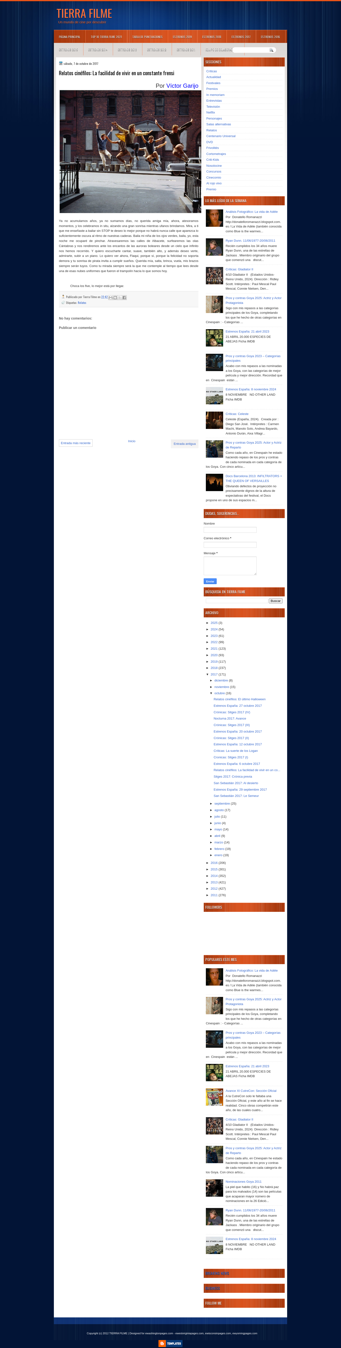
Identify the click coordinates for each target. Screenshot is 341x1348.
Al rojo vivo (214, 183)
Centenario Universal (220, 136)
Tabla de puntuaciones (147, 37)
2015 (215, 869)
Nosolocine (214, 165)
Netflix (210, 112)
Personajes (214, 118)
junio (218, 823)
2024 (215, 629)
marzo (219, 842)
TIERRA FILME (84, 13)
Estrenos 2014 (97, 49)
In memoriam (215, 95)
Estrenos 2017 (241, 37)
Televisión (213, 106)
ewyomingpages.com (245, 1333)
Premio (211, 189)
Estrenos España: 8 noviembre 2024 (251, 389)
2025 (215, 623)
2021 (215, 648)
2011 (215, 895)
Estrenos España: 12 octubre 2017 (238, 744)
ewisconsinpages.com (218, 1333)
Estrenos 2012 (156, 49)
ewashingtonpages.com (159, 1333)
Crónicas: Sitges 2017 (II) (231, 738)
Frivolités (212, 148)
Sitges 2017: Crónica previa (233, 776)
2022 (215, 642)
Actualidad (213, 77)
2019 (215, 661)
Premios (212, 89)
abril (218, 836)
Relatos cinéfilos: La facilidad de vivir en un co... (247, 770)
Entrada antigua (185, 444)
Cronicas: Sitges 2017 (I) (231, 757)
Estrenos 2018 (211, 37)
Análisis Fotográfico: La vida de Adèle (252, 212)
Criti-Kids (212, 159)
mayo (219, 829)
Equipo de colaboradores (222, 49)
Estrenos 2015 (68, 49)
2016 (215, 863)
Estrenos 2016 (270, 37)
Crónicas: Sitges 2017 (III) (232, 725)
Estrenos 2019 (182, 37)
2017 (215, 674)
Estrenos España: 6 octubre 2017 (237, 764)
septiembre (223, 803)
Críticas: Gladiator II (239, 269)
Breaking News (217, 1273)
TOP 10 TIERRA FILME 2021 (106, 37)
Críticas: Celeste (237, 414)
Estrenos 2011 (186, 49)
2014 (215, 876)
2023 (215, 636)
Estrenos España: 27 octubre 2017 (238, 705)
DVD (209, 142)
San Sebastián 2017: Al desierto (236, 783)
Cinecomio (213, 177)
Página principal (69, 37)
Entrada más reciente (76, 443)
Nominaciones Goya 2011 (244, 1181)
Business (212, 1288)
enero (219, 855)
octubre (220, 693)
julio (218, 816)
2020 (215, 655)
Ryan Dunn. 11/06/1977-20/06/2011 (250, 240)
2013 (215, 882)
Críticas (211, 71)
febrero (220, 849)
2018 (215, 668)
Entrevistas (214, 100)
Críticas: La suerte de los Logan (236, 751)
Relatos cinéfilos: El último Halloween (239, 699)
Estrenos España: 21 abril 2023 (247, 331)
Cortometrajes (216, 154)
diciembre (222, 680)
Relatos (82, 302)
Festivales (213, 83)
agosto (220, 810)
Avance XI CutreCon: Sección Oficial (251, 1091)
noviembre (222, 687)
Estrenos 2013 (127, 49)
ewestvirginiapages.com (189, 1333)
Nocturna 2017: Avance (230, 718)
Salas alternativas (218, 124)
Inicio (131, 441)
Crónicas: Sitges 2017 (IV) (232, 712)
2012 (215, 888)
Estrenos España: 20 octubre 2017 (238, 731)
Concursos (213, 171)
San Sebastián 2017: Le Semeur (236, 796)
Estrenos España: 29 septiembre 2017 (240, 789)
